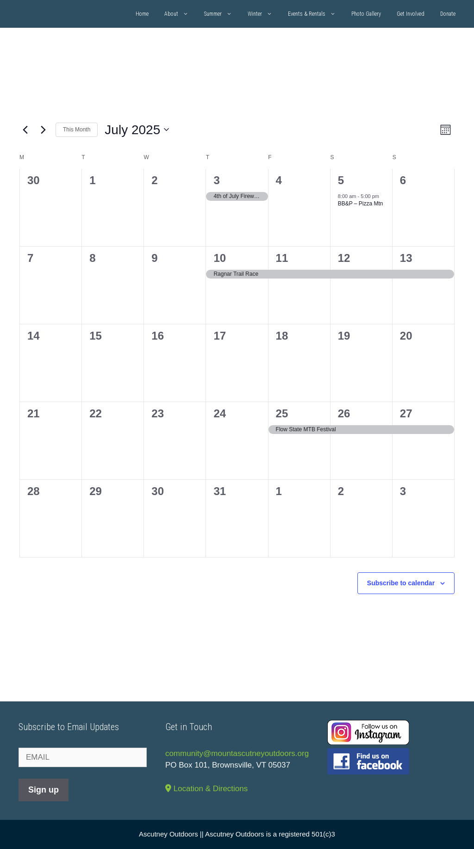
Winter (264, 14)
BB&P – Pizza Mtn (360, 203)
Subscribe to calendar (401, 583)
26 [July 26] (344, 413)
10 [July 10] (219, 258)
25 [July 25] (282, 413)
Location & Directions (206, 788)
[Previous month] (25, 129)
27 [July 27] (406, 413)
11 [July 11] (282, 258)
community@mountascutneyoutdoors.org (237, 753)
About (180, 14)
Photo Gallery (366, 14)
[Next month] (43, 129)
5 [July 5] (341, 180)
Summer (222, 14)
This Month (76, 129)
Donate (447, 14)
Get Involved (410, 14)
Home (142, 14)
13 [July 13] (406, 258)
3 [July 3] (216, 180)
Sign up (43, 789)
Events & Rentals (315, 14)
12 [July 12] (344, 258)
